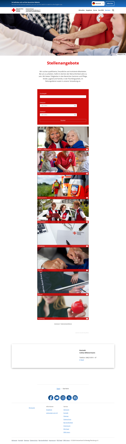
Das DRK (101, 10)
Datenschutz (67, 419)
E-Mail (81, 366)
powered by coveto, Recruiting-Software (82, 332)
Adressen (66, 410)
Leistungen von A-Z (52, 413)
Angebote (89, 10)
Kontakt (65, 413)
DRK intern (66, 432)
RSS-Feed (66, 429)
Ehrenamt (32, 408)
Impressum (66, 426)
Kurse (95, 10)
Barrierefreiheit (68, 423)
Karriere (107, 10)
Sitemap (65, 416)
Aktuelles (82, 10)
